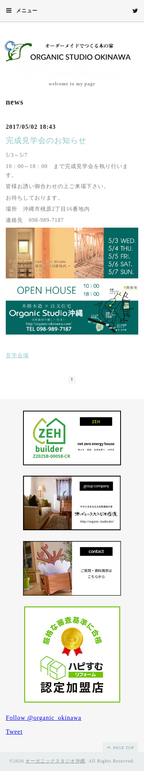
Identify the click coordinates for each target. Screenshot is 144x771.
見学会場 (17, 355)
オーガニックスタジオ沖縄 (55, 761)
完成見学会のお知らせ (46, 140)
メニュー (22, 10)
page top (120, 747)
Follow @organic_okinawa (43, 717)
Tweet (14, 731)
